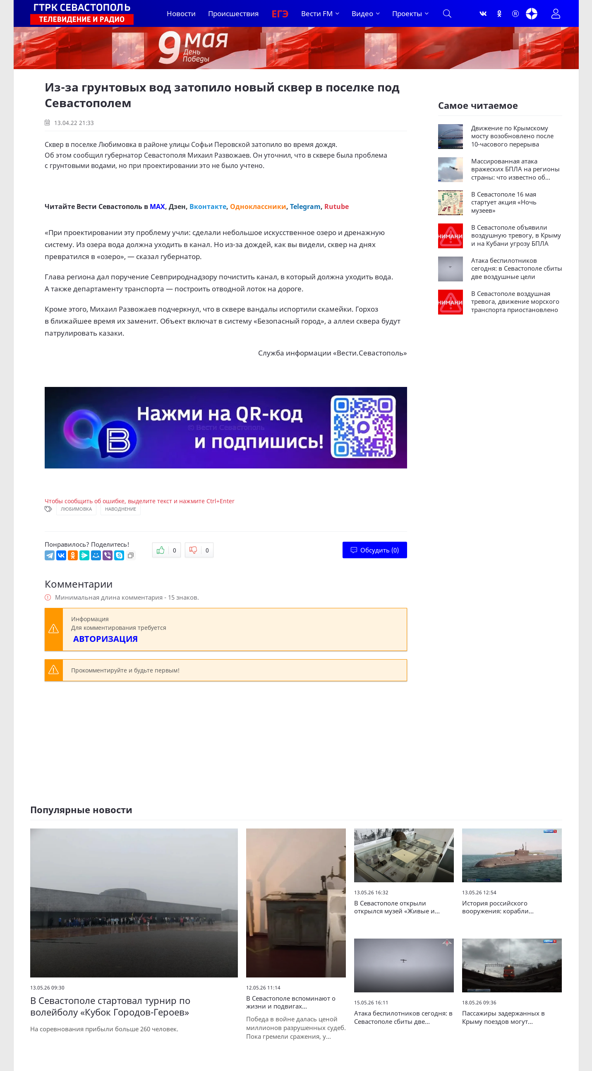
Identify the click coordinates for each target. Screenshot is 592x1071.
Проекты (407, 13)
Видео (362, 13)
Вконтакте (207, 206)
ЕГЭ (280, 13)
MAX (157, 206)
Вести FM (317, 13)
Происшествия (233, 13)
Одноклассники (258, 206)
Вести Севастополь (109, 206)
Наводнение (120, 509)
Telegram (305, 206)
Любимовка (76, 509)
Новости (181, 13)
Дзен (177, 206)
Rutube (336, 206)
